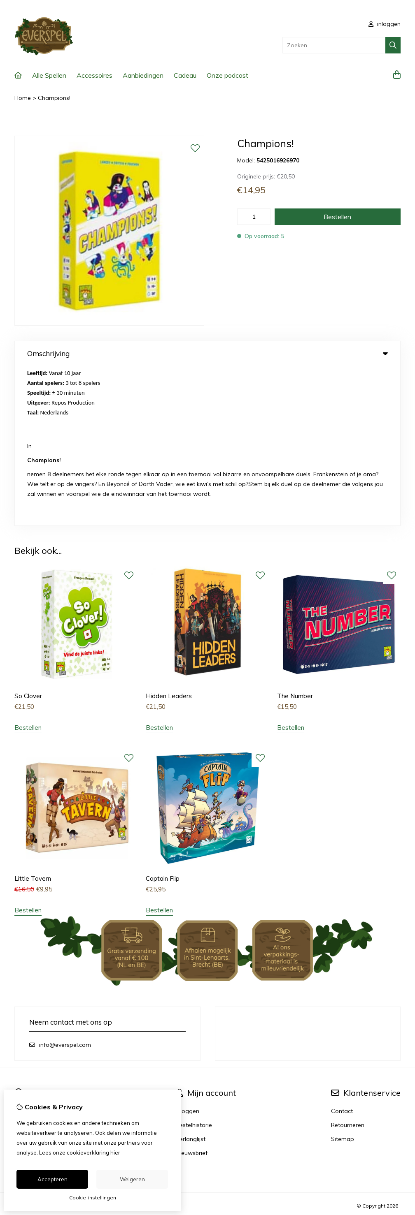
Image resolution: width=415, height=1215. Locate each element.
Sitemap (342, 979)
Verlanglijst (190, 979)
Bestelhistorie (194, 965)
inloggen (384, 24)
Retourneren (347, 965)
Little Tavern (32, 719)
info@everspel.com (65, 885)
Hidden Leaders (169, 536)
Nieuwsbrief (192, 993)
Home (22, 98)
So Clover (28, 536)
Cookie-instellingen (92, 1197)
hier (115, 1152)
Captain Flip (163, 719)
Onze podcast (227, 75)
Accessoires (94, 75)
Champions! (54, 98)
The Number (295, 536)
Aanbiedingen (143, 75)
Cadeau (185, 75)
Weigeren (132, 1179)
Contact (342, 951)
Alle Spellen (49, 75)
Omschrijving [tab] (207, 353)
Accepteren (52, 1179)
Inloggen (187, 951)
